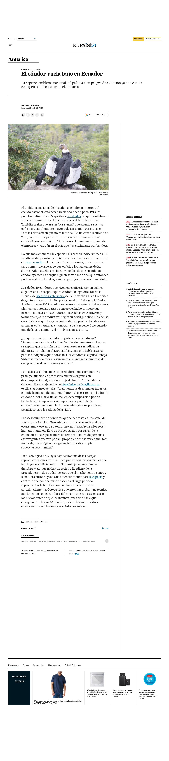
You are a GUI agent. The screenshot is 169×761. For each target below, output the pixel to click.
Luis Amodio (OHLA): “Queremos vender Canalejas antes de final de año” (143, 237)
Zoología (24, 541)
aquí (77, 553)
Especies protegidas (47, 541)
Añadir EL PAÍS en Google (98, 115)
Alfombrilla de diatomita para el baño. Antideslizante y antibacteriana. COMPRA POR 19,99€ (97, 693)
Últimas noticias (134, 217)
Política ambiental (69, 541)
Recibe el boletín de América (36, 522)
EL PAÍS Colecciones (73, 665)
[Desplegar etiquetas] (107, 541)
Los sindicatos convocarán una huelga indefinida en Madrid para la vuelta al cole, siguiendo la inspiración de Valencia (142, 226)
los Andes (74, 216)
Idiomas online (54, 665)
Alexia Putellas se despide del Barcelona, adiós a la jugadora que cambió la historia (144, 323)
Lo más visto (132, 283)
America (18, 59)
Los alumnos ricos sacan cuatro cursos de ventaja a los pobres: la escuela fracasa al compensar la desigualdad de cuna (143, 334)
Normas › (105, 528)
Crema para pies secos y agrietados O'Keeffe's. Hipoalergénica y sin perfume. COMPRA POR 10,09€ (148, 694)
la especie (95, 477)
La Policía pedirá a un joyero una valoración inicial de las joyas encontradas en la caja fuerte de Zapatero (141, 292)
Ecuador (33, 541)
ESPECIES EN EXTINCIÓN (30, 69)
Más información (28, 553)
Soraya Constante (31, 105)
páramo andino (34, 262)
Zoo (58, 541)
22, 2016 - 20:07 (34, 108)
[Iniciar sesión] (153, 39)
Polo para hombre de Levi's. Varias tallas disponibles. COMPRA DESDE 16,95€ (58, 702)
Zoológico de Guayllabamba (81, 384)
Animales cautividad (87, 541)
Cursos (26, 665)
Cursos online (38, 665)
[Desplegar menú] (10, 45)
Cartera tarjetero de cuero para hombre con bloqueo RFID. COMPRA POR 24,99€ (123, 693)
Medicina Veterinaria (50, 296)
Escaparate (13, 665)
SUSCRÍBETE (138, 39)
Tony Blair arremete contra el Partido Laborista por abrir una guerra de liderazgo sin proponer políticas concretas (142, 261)
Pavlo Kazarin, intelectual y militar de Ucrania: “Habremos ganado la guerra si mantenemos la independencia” (144, 314)
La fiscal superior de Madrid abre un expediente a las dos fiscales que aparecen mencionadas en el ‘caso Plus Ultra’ (143, 303)
